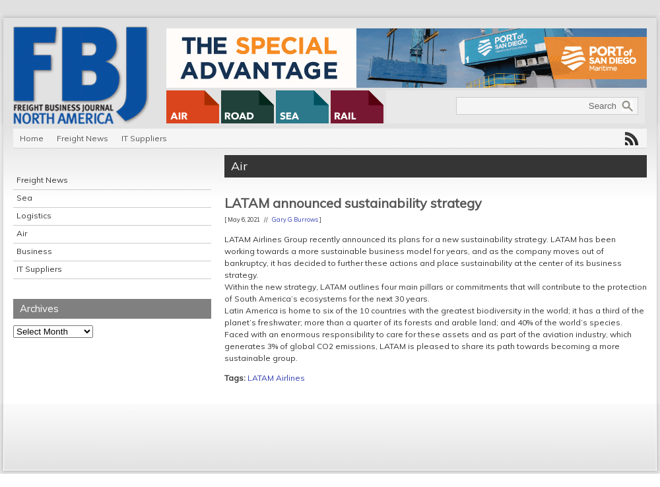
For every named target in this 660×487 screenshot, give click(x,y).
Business (34, 251)
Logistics (33, 215)
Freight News (82, 138)
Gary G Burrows (295, 219)
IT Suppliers (144, 138)
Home (32, 138)
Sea (24, 198)
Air (21, 233)
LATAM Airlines (276, 378)
